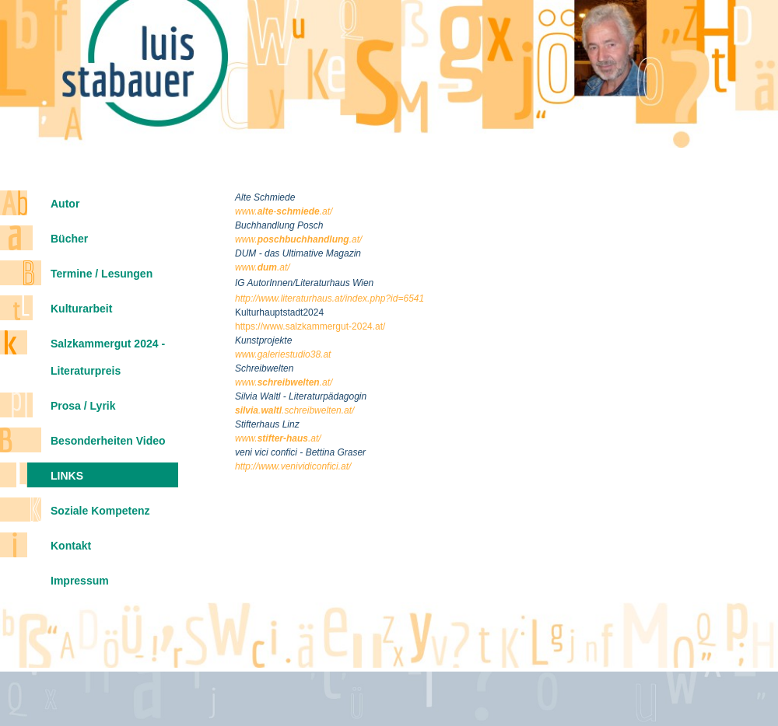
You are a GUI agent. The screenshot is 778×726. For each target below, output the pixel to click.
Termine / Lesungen (101, 273)
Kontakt (71, 545)
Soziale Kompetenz (100, 510)
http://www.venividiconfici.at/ (293, 466)
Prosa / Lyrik (83, 406)
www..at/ (278, 438)
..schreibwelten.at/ (294, 410)
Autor (65, 203)
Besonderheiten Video (108, 441)
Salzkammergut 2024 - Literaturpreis (108, 357)
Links (67, 475)
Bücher (69, 238)
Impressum (80, 580)
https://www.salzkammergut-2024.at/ (310, 326)
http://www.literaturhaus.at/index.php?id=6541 (329, 298)
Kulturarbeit (81, 308)
